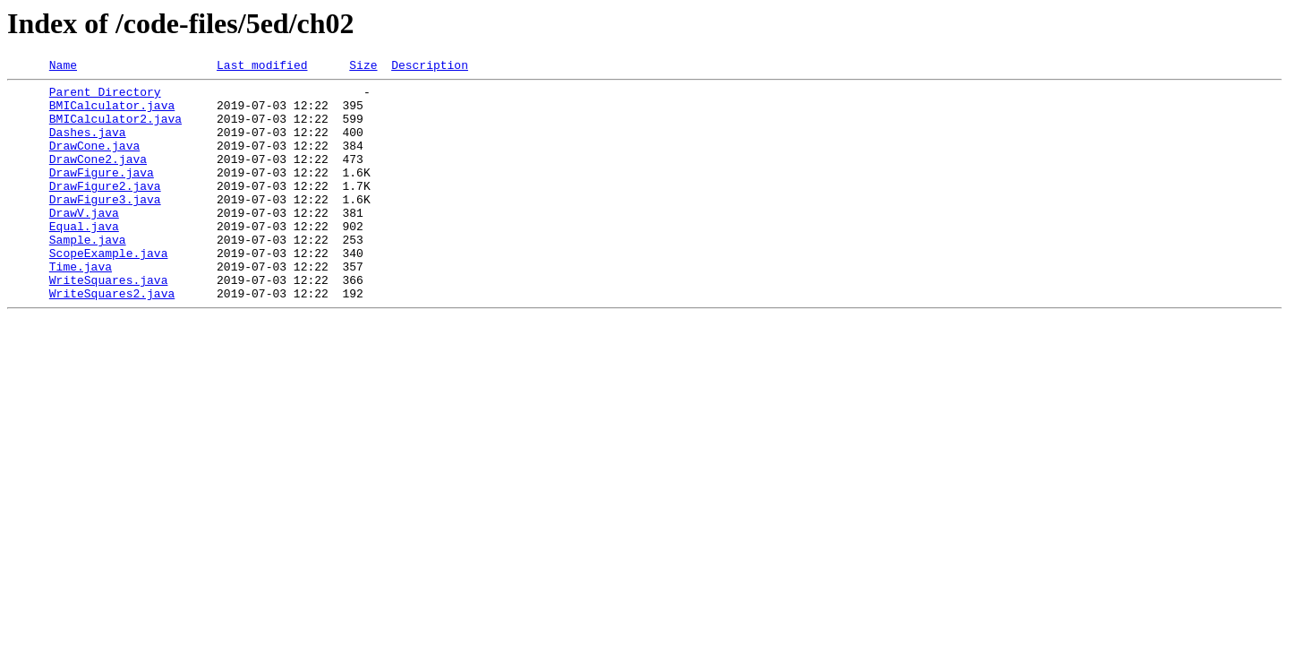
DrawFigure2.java (105, 210)
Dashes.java (87, 145)
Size (363, 67)
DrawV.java (84, 242)
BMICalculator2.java (115, 129)
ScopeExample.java (108, 290)
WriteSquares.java (108, 322)
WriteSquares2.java (112, 339)
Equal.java (84, 258)
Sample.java (87, 274)
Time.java (80, 306)
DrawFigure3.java (105, 226)
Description (429, 67)
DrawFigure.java (101, 193)
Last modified (262, 67)
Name (63, 67)
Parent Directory (105, 97)
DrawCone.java (94, 161)
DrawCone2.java (98, 177)
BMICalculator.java (112, 113)
